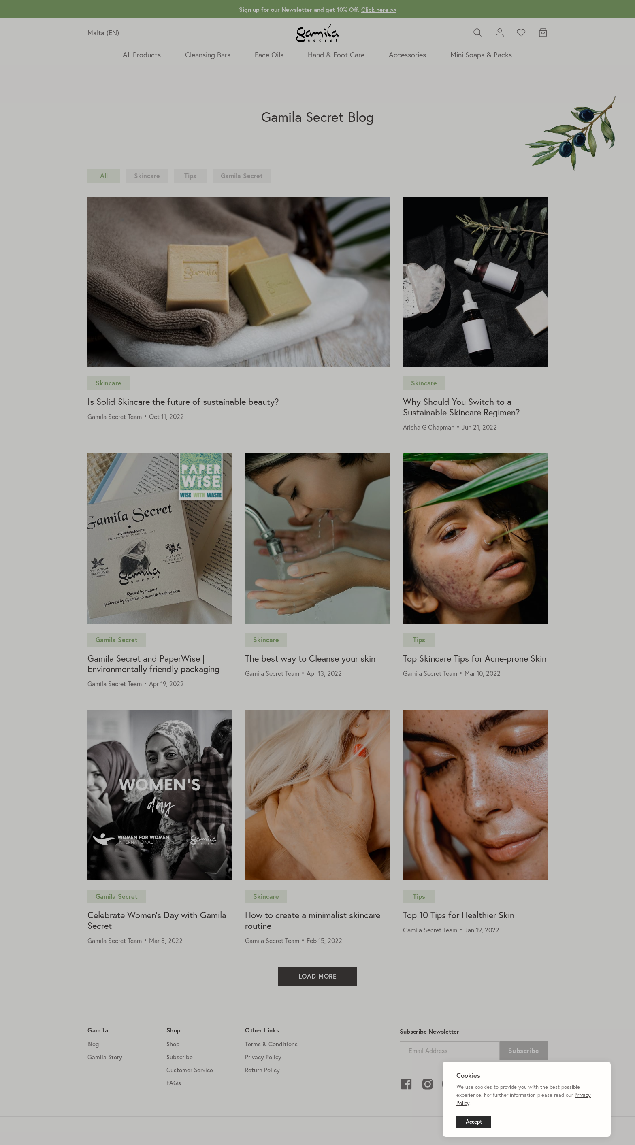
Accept (474, 1121)
